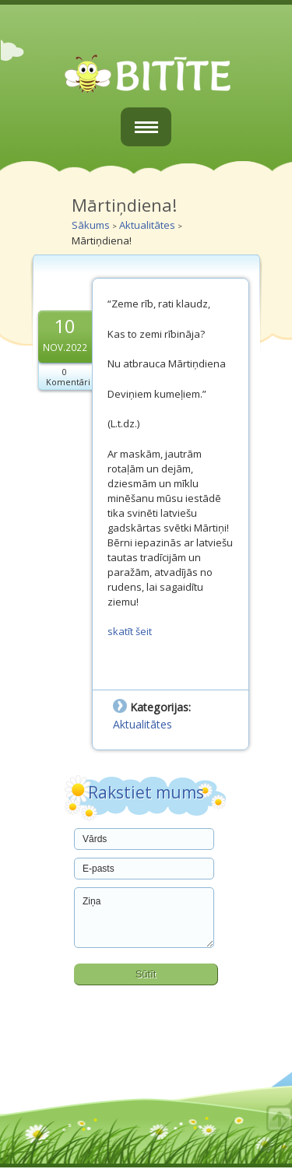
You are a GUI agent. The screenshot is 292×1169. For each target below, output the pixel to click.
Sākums (91, 225)
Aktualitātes (147, 225)
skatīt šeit (129, 631)
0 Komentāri (68, 377)
